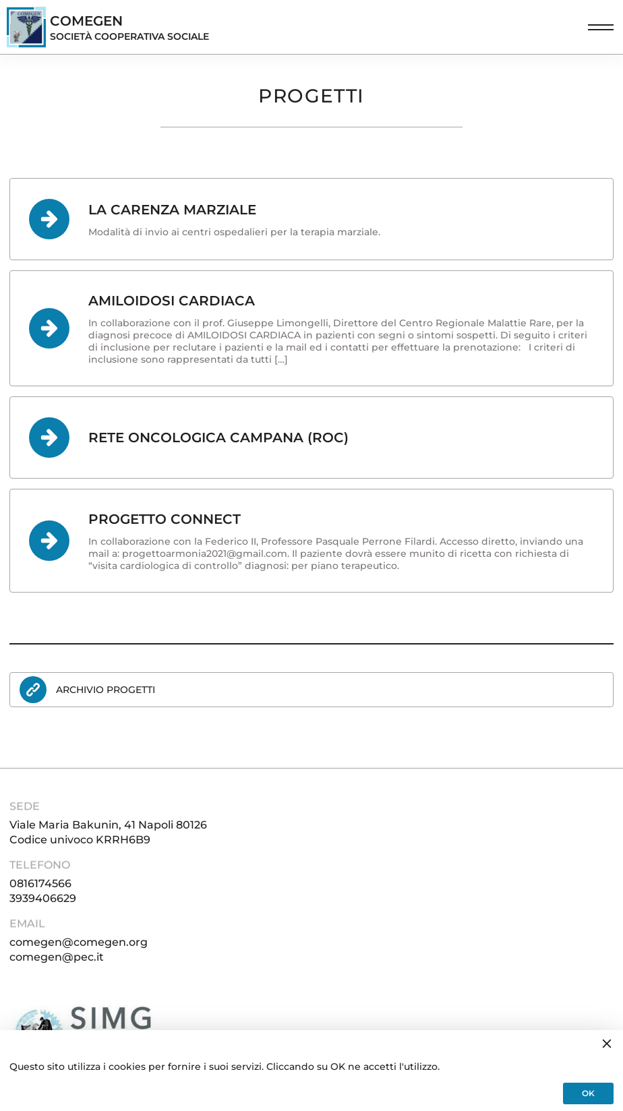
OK (588, 1093)
